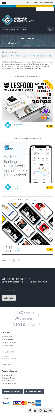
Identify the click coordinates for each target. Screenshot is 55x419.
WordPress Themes (8, 340)
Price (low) (37, 56)
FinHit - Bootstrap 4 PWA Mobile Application (27, 138)
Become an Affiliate (46, 2)
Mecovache (18, 125)
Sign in (24, 29)
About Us (5, 356)
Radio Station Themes (8, 375)
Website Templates (8, 345)
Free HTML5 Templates (9, 342)
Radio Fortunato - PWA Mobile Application (27, 200)
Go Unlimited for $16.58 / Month (34, 7)
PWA (18, 127)
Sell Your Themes (32, 2)
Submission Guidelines (9, 359)
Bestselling (27, 56)
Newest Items (16, 56)
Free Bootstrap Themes (9, 384)
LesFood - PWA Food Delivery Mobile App (27, 76)
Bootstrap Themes (7, 337)
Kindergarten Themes (8, 378)
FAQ (3, 362)
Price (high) (46, 56)
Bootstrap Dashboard (8, 381)
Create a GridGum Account (11, 29)
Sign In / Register (7, 364)
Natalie (17, 248)
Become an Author (34, 391)
